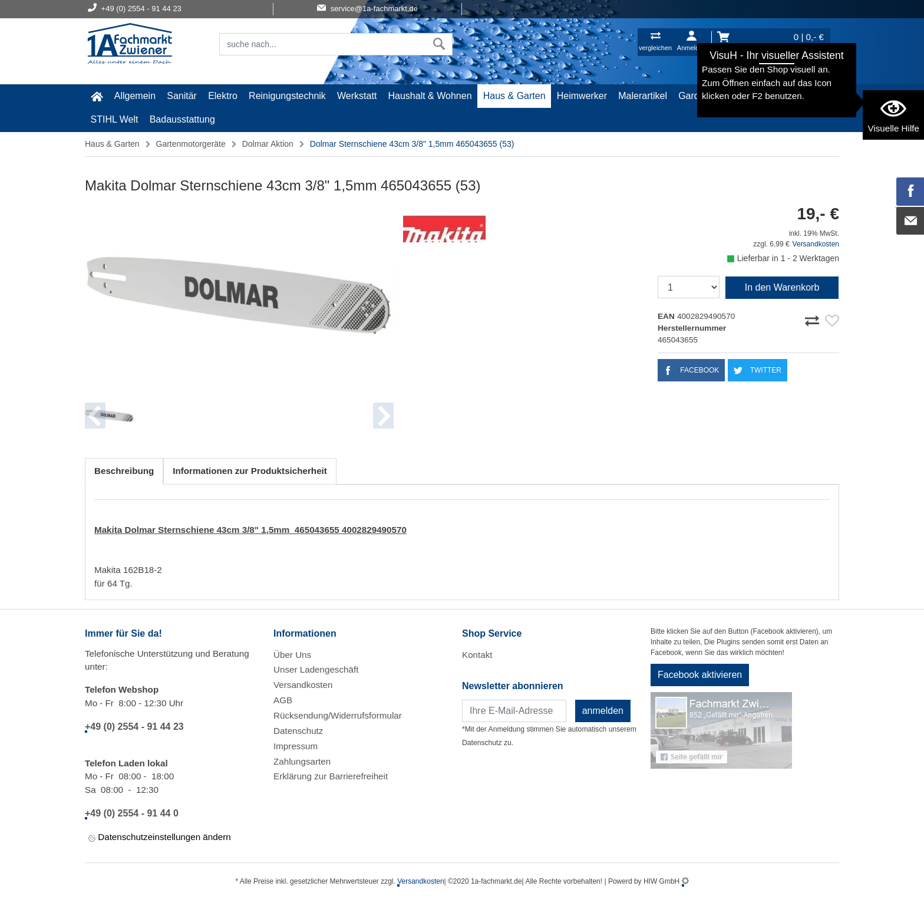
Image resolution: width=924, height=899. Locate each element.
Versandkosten (816, 244)
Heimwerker (582, 96)
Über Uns (292, 655)
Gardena (696, 96)
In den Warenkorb (782, 287)
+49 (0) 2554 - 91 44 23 (134, 727)
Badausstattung (182, 119)
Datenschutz (298, 731)
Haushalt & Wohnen (430, 96)
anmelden (602, 711)
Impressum (295, 746)
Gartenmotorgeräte (191, 144)
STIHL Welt (114, 119)
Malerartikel (642, 96)
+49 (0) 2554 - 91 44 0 (132, 813)
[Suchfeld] (323, 44)
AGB (282, 700)
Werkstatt (357, 96)
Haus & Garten (514, 96)
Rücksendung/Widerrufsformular (337, 715)
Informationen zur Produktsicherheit (250, 471)
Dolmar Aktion (267, 144)
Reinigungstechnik (287, 96)
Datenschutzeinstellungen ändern (159, 838)
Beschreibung (124, 471)
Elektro (222, 96)
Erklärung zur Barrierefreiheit (330, 776)
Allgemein (135, 96)
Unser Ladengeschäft (315, 669)
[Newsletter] (514, 711)
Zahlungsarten (302, 761)
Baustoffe (746, 96)
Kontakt (477, 655)
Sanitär (182, 96)
